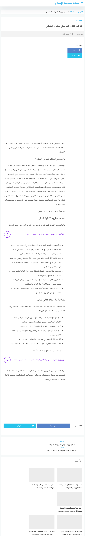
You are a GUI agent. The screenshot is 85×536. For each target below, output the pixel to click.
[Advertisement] (34, 58)
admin (80, 34)
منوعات (78, 20)
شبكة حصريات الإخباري (67, 3)
